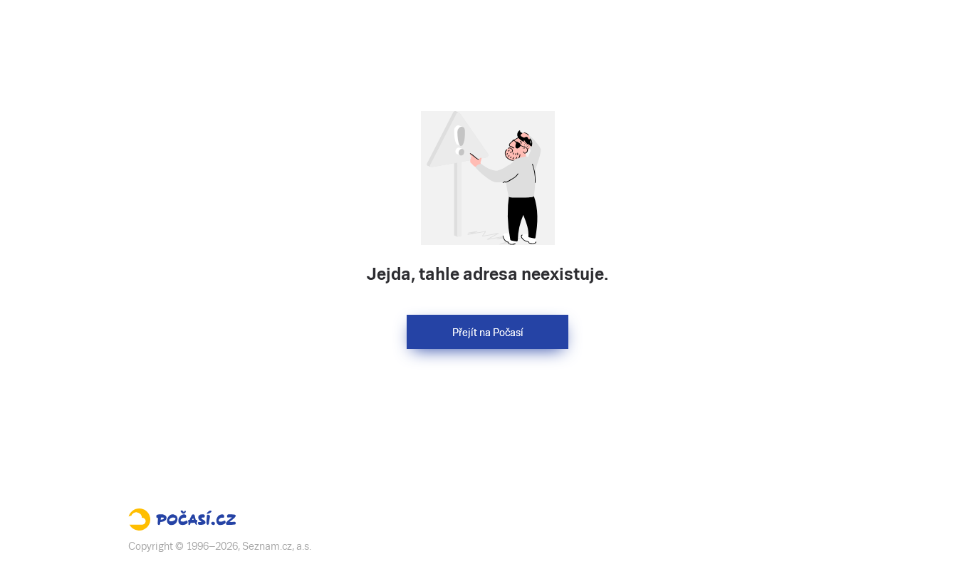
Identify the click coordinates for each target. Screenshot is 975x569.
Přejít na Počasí (487, 332)
